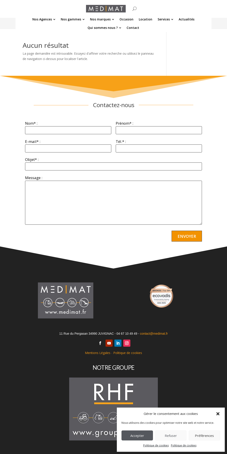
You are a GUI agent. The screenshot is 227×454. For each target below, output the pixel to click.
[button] (218, 414)
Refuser (171, 435)
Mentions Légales (97, 353)
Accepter (137, 435)
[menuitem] (44, 19)
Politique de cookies (156, 445)
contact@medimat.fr (154, 333)
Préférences (204, 435)
